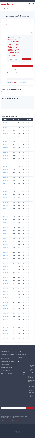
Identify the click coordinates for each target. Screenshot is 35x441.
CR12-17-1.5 (5, 175)
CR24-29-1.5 (5, 297)
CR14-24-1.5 (5, 211)
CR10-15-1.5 (5, 152)
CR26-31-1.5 (5, 305)
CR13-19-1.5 (5, 191)
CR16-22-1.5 (5, 225)
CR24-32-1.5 (5, 302)
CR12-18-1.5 (5, 177)
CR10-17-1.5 (5, 158)
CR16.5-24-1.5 (6, 236)
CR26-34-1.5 (5, 311)
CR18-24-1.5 (5, 255)
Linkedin (20, 82)
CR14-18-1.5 (5, 200)
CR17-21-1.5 (5, 238)
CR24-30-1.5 (5, 299)
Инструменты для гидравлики (6, 373)
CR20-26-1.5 (5, 266)
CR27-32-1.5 (5, 313)
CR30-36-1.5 (5, 319)
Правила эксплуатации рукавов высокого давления (31, 388)
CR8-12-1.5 (5, 136)
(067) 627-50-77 (13, 47)
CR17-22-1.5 (5, 241)
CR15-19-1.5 (5, 213)
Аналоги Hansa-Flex (22, 354)
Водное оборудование (5, 364)
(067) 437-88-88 (15, 50)
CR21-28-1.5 (5, 280)
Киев (2, 1)
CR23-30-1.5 (5, 294)
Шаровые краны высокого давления (7, 361)
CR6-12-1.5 (5, 130)
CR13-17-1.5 (5, 186)
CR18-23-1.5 (5, 252)
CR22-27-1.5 (5, 286)
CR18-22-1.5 (5, 250)
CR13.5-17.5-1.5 (6, 197)
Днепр (8, 1)
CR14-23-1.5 (5, 208)
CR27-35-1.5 (5, 316)
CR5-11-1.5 (5, 125)
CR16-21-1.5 (5, 222)
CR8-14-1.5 (5, 141)
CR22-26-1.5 (5, 283)
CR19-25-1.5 (5, 261)
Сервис (19, 351)
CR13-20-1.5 (5, 194)
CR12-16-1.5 (5, 172)
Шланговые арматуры (5, 351)
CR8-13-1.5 (5, 138)
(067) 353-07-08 (14, 39)
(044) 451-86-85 (12, 53)
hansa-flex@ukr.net (6, 420)
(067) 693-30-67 (13, 46)
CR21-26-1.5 (5, 274)
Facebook (9, 82)
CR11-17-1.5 (5, 166)
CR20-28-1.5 (5, 269)
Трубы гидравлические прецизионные (8, 357)
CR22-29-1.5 (5, 291)
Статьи (19, 355)
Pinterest (14, 82)
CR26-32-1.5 (5, 308)
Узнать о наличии (26, 59)
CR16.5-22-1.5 (5, 230)
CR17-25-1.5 (5, 247)
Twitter (24, 82)
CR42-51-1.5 (5, 338)
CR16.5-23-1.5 (6, 233)
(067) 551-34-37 (13, 43)
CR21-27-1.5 (5, 277)
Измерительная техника (5, 370)
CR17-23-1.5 (5, 244)
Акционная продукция (22, 352)
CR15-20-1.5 (5, 216)
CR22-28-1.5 (5, 288)
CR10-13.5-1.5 (5, 147)
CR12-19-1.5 (5, 180)
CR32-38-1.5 (5, 324)
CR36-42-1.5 (5, 333)
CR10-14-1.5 (5, 150)
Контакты (20, 358)
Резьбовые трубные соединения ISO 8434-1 (9, 355)
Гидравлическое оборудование (6, 367)
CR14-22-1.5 (5, 205)
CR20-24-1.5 (5, 263)
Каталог (3, 347)
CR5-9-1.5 (5, 122)
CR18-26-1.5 (5, 258)
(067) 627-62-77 (13, 44)
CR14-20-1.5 (5, 202)
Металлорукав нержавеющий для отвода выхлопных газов (31, 395)
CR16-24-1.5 (5, 227)
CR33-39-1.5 (5, 327)
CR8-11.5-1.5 (5, 133)
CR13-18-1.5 (5, 188)
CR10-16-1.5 (5, 155)
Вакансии (20, 357)
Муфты (2, 352)
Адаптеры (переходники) (5, 358)
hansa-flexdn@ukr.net (18, 420)
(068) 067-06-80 (13, 41)
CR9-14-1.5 (5, 144)
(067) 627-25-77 (13, 49)
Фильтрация (3, 368)
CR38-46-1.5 (5, 336)
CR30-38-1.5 (5, 322)
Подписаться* (30, 407)
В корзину (22, 65)
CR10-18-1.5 (5, 161)
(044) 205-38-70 (12, 55)
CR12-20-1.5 (5, 183)
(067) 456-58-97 (14, 52)
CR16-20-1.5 (5, 219)
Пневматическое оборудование (7, 365)
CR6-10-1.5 (5, 127)
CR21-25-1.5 (5, 272)
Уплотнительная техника (5, 371)
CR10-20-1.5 (5, 163)
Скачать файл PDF (20, 78)
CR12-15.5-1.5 (5, 169)
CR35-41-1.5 (5, 330)
